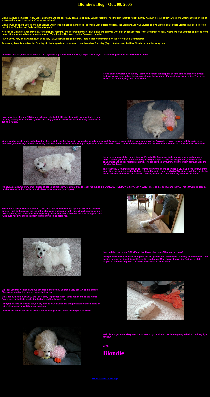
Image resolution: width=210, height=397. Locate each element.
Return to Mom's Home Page (105, 378)
